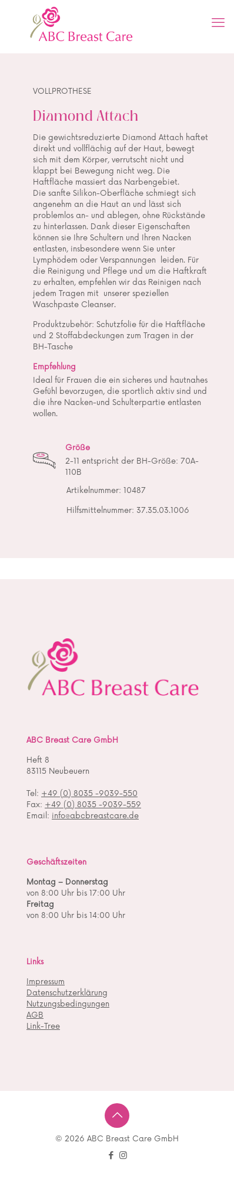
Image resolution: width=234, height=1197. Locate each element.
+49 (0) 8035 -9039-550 (89, 793)
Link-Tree (43, 1026)
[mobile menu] (218, 23)
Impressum (45, 982)
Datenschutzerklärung (67, 993)
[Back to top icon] (117, 1115)
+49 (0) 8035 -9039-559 (93, 805)
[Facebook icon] (110, 1155)
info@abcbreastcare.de (95, 816)
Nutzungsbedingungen (67, 1004)
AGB (35, 1015)
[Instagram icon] (123, 1155)
